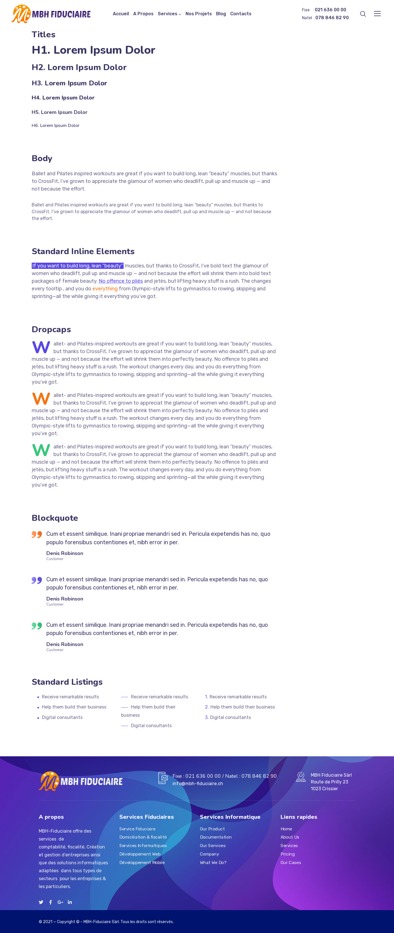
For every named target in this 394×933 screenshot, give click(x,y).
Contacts (240, 13)
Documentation (216, 837)
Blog (221, 13)
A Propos (143, 13)
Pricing (288, 853)
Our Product (212, 828)
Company (209, 853)
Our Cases (291, 862)
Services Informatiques (143, 845)
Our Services (212, 845)
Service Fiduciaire (137, 828)
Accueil (121, 13)
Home (286, 828)
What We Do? (213, 862)
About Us (290, 837)
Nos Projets (199, 13)
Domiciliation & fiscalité (143, 837)
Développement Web (139, 853)
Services (167, 13)
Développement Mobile (142, 862)
